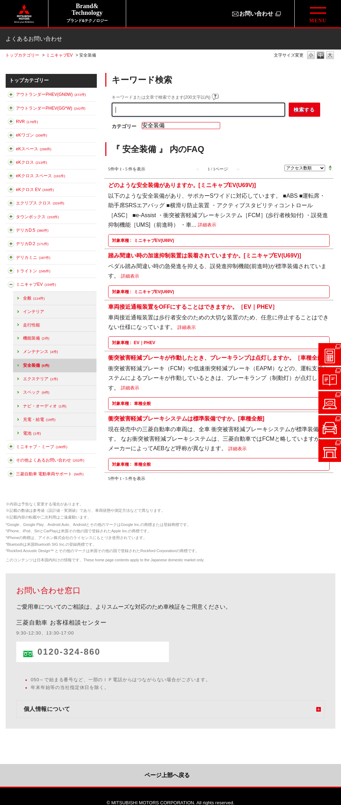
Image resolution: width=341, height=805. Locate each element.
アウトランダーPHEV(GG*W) (51, 108)
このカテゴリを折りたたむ (11, 285)
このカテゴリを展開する (11, 95)
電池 (32, 433)
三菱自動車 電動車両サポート (49, 473)
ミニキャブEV (59, 55)
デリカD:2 (32, 243)
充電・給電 (39, 419)
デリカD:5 (32, 230)
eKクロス (31, 162)
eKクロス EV (35, 189)
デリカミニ (33, 257)
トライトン (33, 270)
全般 (34, 298)
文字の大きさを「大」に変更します (330, 55)
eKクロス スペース (40, 175)
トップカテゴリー (22, 55)
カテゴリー (124, 126)
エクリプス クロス (40, 203)
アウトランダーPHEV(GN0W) (51, 94)
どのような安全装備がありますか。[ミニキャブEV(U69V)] (182, 185)
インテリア (33, 311)
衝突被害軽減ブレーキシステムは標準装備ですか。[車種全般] (186, 419)
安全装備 (36, 365)
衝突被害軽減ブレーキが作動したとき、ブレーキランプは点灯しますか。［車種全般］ (218, 358)
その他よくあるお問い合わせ (50, 460)
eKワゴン (31, 135)
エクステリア (40, 378)
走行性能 (31, 325)
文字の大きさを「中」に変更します (320, 55)
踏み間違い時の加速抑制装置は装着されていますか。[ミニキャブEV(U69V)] (204, 256)
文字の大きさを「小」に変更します (311, 55)
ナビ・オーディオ (44, 406)
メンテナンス (40, 351)
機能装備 (36, 338)
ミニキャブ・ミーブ (41, 446)
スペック (36, 392)
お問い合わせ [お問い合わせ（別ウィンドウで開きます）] (256, 14)
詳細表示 (207, 225)
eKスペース (33, 148)
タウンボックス (37, 216)
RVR (27, 121)
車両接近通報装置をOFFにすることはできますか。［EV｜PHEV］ (193, 307)
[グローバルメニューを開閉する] (317, 13)
